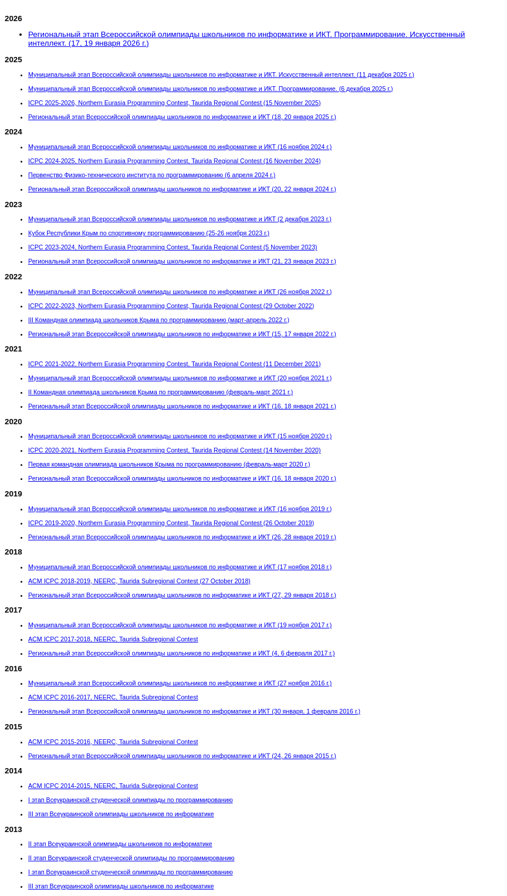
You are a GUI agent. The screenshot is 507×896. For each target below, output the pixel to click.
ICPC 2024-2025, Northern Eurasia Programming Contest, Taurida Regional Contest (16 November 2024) (174, 160)
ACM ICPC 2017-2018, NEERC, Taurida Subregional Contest (113, 639)
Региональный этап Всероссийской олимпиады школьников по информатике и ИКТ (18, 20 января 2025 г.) (182, 116)
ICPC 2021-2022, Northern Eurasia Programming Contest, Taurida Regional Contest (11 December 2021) (174, 363)
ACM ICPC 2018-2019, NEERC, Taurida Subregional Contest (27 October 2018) (139, 580)
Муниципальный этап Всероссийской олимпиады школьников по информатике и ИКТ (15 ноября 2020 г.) (180, 435)
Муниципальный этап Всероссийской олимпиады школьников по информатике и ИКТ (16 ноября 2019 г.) (180, 508)
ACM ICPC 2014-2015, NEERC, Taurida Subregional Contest (113, 785)
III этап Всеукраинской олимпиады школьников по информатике (121, 813)
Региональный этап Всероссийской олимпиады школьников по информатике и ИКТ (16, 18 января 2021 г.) (182, 406)
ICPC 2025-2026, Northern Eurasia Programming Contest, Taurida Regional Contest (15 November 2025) (174, 102)
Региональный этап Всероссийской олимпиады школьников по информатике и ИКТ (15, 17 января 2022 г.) (182, 333)
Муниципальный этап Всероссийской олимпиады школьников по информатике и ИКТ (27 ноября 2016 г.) (180, 683)
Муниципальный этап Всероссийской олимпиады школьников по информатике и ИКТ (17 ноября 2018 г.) (180, 566)
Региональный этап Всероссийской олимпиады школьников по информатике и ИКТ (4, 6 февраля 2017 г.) (181, 653)
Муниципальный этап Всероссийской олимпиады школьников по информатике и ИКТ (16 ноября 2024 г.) (180, 146)
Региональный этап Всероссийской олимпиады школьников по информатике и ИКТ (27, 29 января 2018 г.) (182, 595)
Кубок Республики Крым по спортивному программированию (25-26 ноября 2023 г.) (148, 232)
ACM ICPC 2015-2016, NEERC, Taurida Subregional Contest (113, 741)
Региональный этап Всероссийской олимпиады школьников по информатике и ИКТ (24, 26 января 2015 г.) (182, 755)
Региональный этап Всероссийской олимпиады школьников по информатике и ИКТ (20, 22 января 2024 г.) (182, 188)
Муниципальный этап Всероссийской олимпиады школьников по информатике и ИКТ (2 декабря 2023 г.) (180, 218)
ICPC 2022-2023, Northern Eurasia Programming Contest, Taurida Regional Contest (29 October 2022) (171, 305)
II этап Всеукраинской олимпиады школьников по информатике (120, 843)
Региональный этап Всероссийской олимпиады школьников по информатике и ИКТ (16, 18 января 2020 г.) (182, 478)
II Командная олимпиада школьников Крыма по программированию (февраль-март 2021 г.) (160, 391)
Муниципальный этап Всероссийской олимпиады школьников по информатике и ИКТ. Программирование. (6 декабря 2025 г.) (210, 88)
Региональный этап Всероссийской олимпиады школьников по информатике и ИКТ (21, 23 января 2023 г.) (182, 261)
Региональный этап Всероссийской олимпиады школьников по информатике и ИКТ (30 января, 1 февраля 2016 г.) (194, 711)
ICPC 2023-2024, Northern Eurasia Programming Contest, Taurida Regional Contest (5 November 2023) (172, 247)
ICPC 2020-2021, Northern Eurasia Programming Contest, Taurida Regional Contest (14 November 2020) (174, 450)
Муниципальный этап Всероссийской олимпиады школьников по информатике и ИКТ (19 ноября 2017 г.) (180, 624)
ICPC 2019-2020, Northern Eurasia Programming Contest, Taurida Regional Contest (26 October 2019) (171, 522)
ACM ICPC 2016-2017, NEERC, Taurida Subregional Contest (113, 697)
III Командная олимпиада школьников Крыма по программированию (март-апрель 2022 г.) (158, 319)
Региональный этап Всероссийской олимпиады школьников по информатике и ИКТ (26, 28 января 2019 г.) (182, 536)
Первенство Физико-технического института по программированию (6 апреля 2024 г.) (151, 174)
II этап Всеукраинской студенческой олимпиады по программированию (131, 857)
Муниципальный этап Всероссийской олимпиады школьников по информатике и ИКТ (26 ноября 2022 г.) (180, 291)
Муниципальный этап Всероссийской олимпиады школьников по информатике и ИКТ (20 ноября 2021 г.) (180, 377)
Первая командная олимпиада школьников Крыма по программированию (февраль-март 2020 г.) (169, 464)
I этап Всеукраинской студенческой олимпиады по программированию (130, 799)
